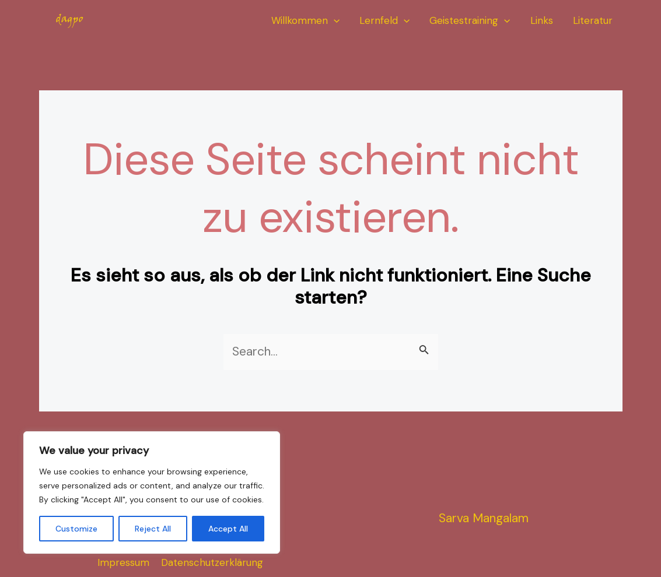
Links (541, 20)
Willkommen (305, 20)
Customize (76, 528)
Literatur (593, 20)
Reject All (153, 528)
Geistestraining (469, 20)
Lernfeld (384, 20)
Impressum (123, 562)
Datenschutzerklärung (212, 562)
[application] (334, 20)
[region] (151, 492)
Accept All (228, 528)
